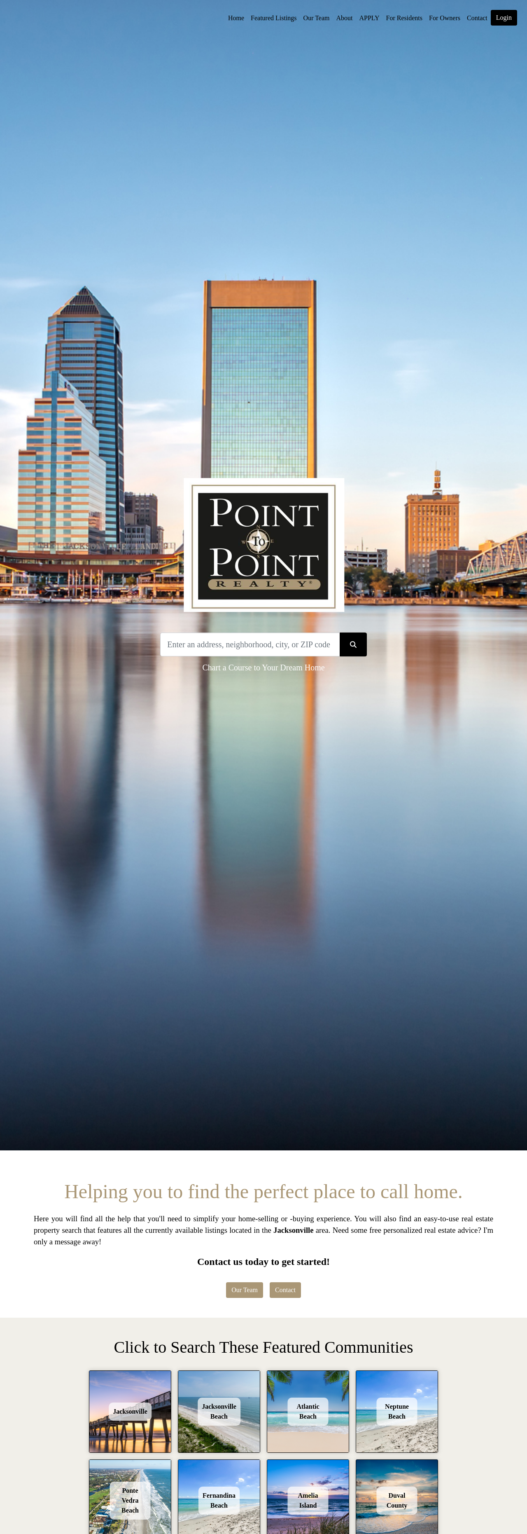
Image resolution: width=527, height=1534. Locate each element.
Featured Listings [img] (274, 17)
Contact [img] (477, 17)
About (344, 17)
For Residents (404, 17)
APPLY (369, 17)
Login (504, 17)
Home (236, 17)
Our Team (316, 17)
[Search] (250, 644)
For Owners (444, 17)
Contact (285, 1289)
